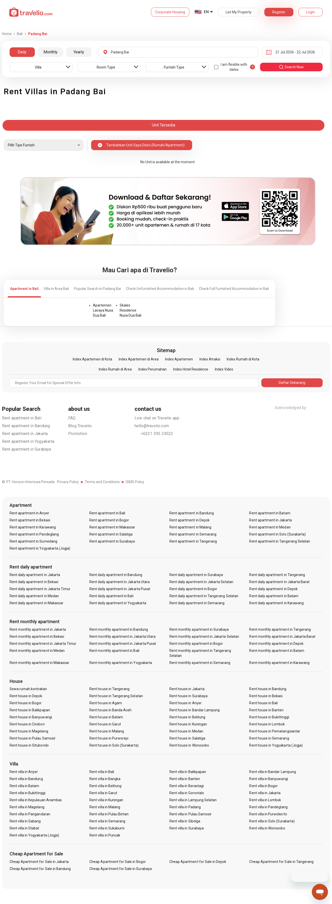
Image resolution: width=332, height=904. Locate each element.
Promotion (77, 433)
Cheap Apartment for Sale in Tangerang (281, 862)
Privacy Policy (68, 482)
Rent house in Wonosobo (189, 745)
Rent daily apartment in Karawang (276, 603)
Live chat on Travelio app (157, 418)
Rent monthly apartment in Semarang (200, 663)
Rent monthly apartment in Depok (276, 644)
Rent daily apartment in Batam (273, 596)
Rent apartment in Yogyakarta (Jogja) (40, 548)
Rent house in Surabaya (188, 696)
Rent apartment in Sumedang (33, 541)
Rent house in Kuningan (188, 724)
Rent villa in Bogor (263, 786)
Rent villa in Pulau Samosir (190, 814)
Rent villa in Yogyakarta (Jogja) (34, 835)
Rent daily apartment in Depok (273, 589)
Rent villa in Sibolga (184, 821)
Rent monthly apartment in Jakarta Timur (43, 644)
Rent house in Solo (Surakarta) (114, 745)
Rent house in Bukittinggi (269, 717)
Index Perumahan (152, 369)
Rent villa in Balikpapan (187, 772)
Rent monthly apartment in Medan (37, 651)
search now (291, 67)
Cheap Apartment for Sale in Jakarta (39, 862)
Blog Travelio (80, 425)
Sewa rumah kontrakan (28, 689)
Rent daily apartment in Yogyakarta (117, 603)
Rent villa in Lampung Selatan (193, 800)
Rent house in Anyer (185, 703)
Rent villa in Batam (24, 786)
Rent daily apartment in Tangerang (277, 575)
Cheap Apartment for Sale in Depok (197, 862)
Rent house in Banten (266, 710)
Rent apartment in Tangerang (193, 541)
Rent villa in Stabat (24, 828)
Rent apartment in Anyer (29, 513)
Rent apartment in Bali (21, 418)
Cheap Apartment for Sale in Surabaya (120, 869)
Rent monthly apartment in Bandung (118, 629)
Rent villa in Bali (101, 772)
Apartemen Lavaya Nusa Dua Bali (103, 310)
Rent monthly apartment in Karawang (279, 663)
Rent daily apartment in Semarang (197, 603)
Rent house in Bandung (267, 689)
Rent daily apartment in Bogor (193, 589)
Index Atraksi (209, 359)
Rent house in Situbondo (29, 745)
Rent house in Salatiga (187, 738)
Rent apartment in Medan (269, 527)
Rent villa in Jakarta (264, 793)
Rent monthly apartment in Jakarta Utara (122, 636)
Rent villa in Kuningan (106, 800)
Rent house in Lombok (267, 724)
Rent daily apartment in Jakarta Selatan (201, 582)
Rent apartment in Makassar (112, 527)
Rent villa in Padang (185, 807)
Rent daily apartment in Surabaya (196, 575)
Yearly (78, 52)
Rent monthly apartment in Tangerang (280, 629)
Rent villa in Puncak (104, 835)
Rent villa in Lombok (265, 800)
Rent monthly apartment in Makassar (39, 663)
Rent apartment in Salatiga (111, 534)
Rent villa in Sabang (25, 821)
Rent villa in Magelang (27, 807)
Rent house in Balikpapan (30, 710)
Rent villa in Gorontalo (186, 793)
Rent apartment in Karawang (33, 527)
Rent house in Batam (106, 717)
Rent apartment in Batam (269, 513)
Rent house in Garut (105, 724)
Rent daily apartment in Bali (111, 596)
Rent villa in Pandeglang (268, 807)
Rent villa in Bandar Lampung (272, 772)
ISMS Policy (135, 482)
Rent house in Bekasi (266, 696)
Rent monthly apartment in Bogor (196, 644)
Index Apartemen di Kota (92, 359)
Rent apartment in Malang (190, 527)
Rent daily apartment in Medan (34, 596)
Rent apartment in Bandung (26, 425)
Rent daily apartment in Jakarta (35, 575)
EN (206, 12)
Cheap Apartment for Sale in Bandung (40, 869)
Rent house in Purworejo (109, 738)
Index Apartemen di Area (139, 359)
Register (279, 12)
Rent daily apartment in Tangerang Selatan (203, 596)
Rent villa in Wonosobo (267, 828)
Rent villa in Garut (103, 793)
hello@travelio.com (152, 425)
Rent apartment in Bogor (109, 520)
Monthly (50, 52)
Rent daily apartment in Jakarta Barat (279, 582)
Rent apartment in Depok (189, 520)
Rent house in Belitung (187, 717)
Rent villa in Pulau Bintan (109, 814)
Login (310, 12)
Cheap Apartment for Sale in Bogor (117, 862)
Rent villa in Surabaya (186, 828)
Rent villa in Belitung (105, 786)
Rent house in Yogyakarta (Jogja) (276, 745)
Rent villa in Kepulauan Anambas (36, 800)
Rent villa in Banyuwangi (268, 779)
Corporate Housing (170, 12)
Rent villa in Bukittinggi (27, 793)
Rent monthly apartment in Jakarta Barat (282, 636)
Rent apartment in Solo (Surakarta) (277, 534)
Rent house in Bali (263, 703)
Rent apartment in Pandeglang (34, 534)
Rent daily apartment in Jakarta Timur (40, 589)
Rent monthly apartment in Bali (114, 651)
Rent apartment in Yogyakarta (28, 441)
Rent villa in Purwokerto (268, 814)
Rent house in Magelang (29, 731)
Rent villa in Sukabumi (106, 828)
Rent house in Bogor (26, 703)
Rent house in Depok (26, 696)
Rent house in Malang (106, 731)
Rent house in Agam (105, 703)
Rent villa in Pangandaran (30, 814)
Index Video (224, 369)
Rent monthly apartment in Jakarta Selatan (204, 636)
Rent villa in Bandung (26, 779)
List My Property (238, 12)
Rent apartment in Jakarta (25, 433)
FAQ (72, 418)
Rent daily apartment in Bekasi (34, 582)
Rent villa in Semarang (107, 821)
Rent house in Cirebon (27, 724)
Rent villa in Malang (104, 807)
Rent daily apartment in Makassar (37, 603)
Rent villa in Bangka (104, 779)
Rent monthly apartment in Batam (276, 651)
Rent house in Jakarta (187, 689)
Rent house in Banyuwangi (31, 717)
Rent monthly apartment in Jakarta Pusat (122, 644)
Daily (22, 52)
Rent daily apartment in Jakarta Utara (119, 582)
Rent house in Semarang (269, 738)
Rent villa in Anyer (24, 772)
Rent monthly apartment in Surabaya (199, 629)
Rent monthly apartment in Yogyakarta (120, 663)
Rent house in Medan (186, 731)
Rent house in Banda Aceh (110, 710)
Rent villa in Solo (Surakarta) (272, 821)
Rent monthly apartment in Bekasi (37, 636)
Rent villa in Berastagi (186, 786)
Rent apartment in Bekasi (30, 520)
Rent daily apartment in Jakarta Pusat (119, 589)
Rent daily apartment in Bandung (115, 575)
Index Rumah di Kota (243, 359)
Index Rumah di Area (115, 369)
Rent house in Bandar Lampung (194, 710)
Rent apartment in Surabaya (26, 449)
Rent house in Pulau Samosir (33, 738)
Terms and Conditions (102, 482)
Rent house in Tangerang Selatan (116, 696)
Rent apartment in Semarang (192, 534)
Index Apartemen (179, 359)
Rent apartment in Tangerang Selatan (279, 541)
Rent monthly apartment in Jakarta (38, 629)
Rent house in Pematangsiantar (274, 731)
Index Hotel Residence (190, 369)
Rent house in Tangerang (109, 689)
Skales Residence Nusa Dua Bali (130, 310)
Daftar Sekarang (292, 383)
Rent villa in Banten (184, 779)
